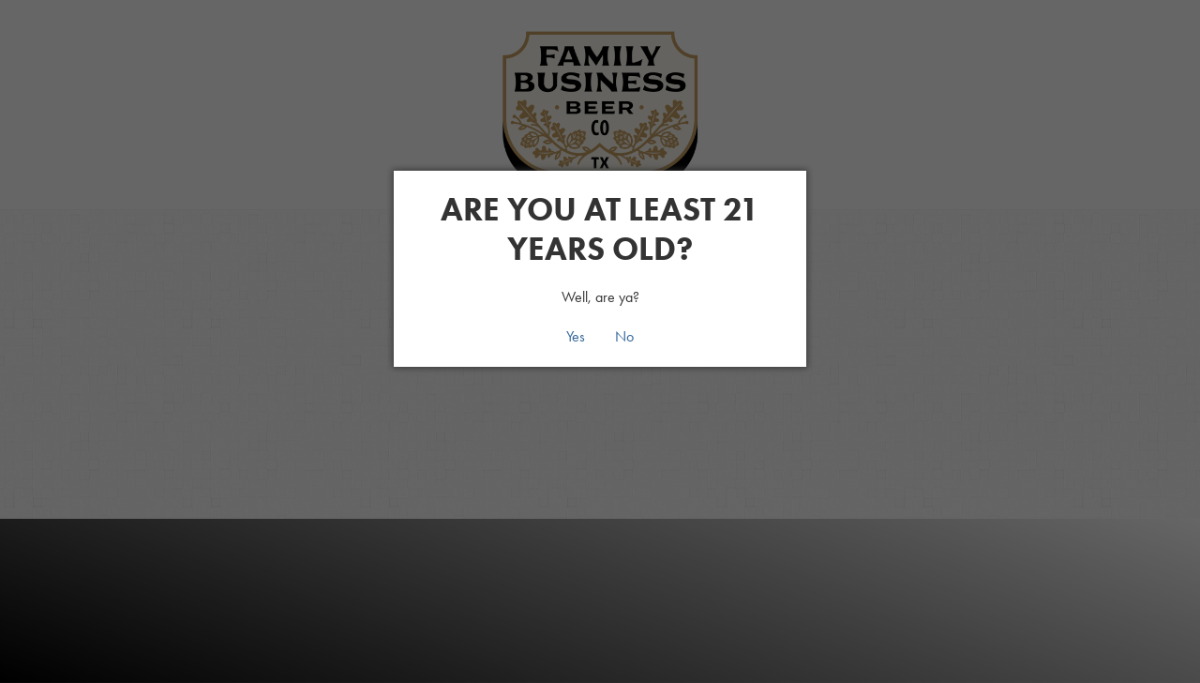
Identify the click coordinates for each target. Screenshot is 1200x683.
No (624, 336)
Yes (575, 336)
